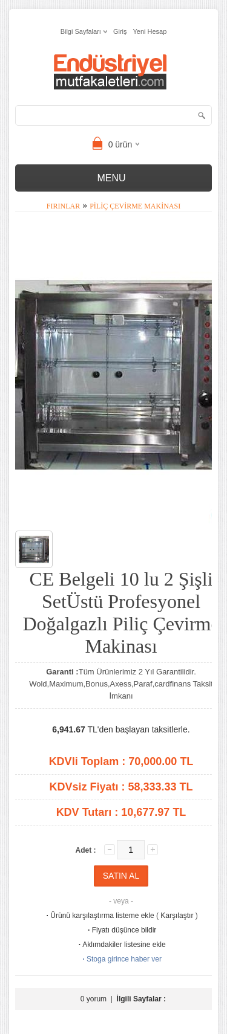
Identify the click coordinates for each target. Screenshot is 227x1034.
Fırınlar (63, 206)
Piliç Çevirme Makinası (135, 206)
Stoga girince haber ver (121, 959)
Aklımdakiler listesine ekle (120, 944)
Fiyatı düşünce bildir (121, 930)
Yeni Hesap (150, 31)
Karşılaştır (176, 915)
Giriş (120, 31)
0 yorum (94, 999)
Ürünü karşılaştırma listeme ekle (99, 915)
